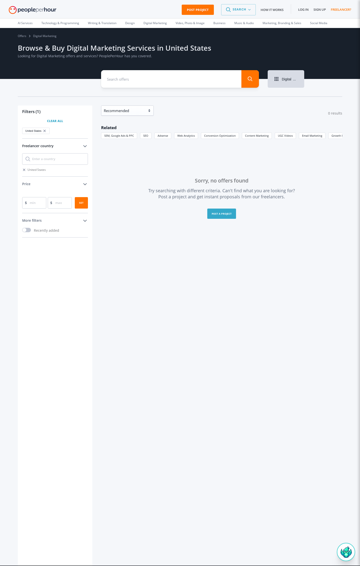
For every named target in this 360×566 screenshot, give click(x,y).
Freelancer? (341, 9)
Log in (303, 9)
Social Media (318, 23)
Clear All (55, 121)
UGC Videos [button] (285, 135)
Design (130, 23)
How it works (272, 10)
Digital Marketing (155, 23)
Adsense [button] (163, 135)
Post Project (198, 10)
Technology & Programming (60, 23)
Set (81, 202)
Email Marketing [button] (312, 135)
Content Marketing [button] (257, 135)
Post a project (222, 213)
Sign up (319, 9)
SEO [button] (145, 135)
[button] (238, 9)
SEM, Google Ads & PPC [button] (119, 135)
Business (219, 23)
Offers (22, 36)
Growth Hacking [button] (342, 135)
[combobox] (167, 79)
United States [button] (36, 131)
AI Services (25, 23)
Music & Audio (244, 23)
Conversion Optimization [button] (220, 135)
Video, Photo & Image (190, 23)
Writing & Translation (102, 23)
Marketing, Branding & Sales (282, 23)
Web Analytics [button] (186, 135)
